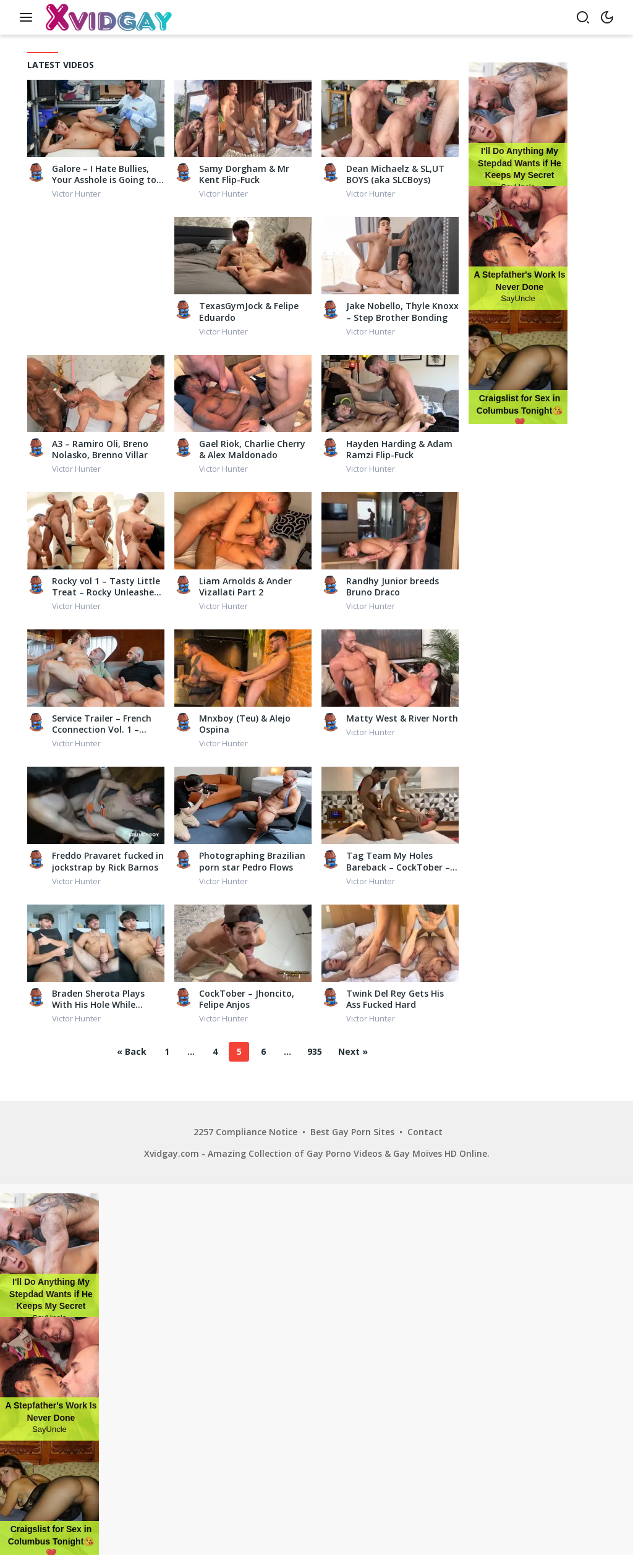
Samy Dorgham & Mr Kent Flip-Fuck (244, 174)
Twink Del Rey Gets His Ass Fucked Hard (395, 999)
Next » (353, 1051)
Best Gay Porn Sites (352, 1132)
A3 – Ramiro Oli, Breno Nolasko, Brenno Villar (100, 449)
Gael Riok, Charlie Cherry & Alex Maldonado (252, 449)
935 (314, 1051)
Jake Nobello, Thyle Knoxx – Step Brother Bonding (402, 311)
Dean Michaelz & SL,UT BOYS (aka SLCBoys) (395, 174)
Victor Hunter (76, 193)
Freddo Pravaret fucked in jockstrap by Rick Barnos (108, 861)
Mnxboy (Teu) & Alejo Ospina (245, 724)
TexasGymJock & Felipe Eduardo (249, 311)
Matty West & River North (402, 718)
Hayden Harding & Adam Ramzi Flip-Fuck (399, 449)
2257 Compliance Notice (245, 1132)
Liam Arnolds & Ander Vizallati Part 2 (245, 587)
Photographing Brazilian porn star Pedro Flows (252, 861)
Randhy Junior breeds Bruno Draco (392, 587)
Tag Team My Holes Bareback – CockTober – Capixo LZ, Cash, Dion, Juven (398, 861)
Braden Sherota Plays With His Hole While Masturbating (98, 999)
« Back (132, 1051)
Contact (425, 1132)
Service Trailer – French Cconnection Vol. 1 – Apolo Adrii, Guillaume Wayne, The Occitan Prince (101, 724)
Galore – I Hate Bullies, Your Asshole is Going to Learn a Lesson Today (104, 174)
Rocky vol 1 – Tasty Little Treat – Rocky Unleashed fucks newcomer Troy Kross (106, 587)
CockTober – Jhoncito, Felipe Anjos (246, 999)
